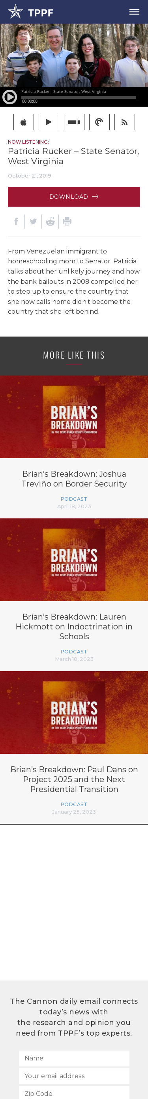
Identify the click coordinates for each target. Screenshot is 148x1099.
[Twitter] (33, 222)
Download (74, 196)
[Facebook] (16, 222)
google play (49, 122)
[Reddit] (50, 222)
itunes (23, 122)
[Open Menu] (134, 12)
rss (124, 122)
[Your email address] (74, 1076)
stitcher (74, 122)
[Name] (74, 1058)
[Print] (67, 222)
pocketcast (99, 122)
